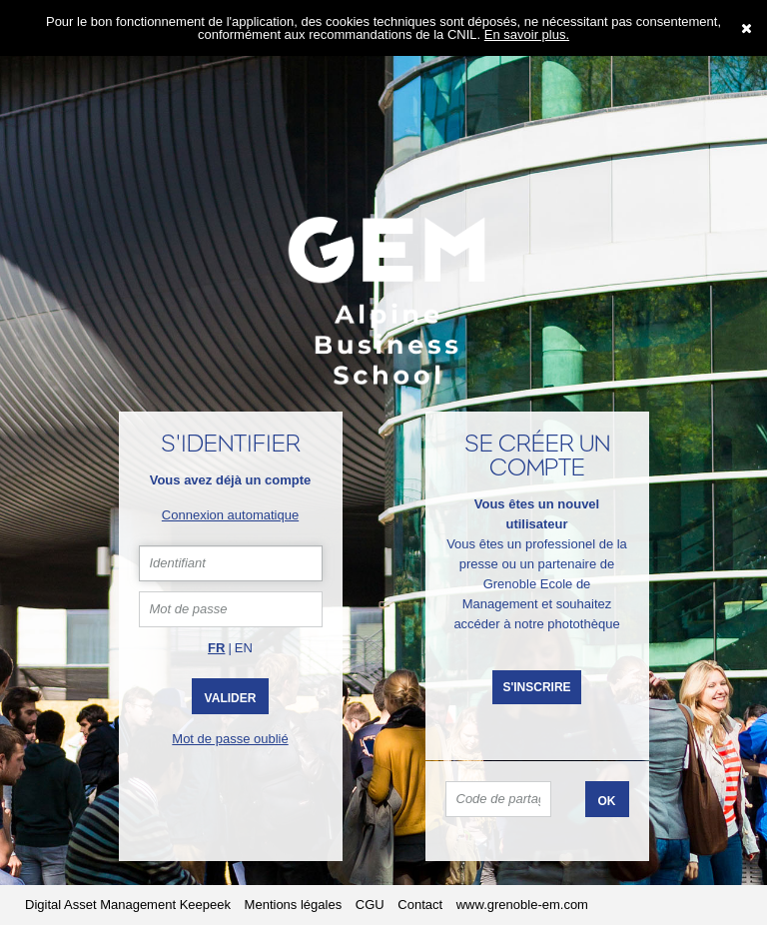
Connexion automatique (230, 514)
